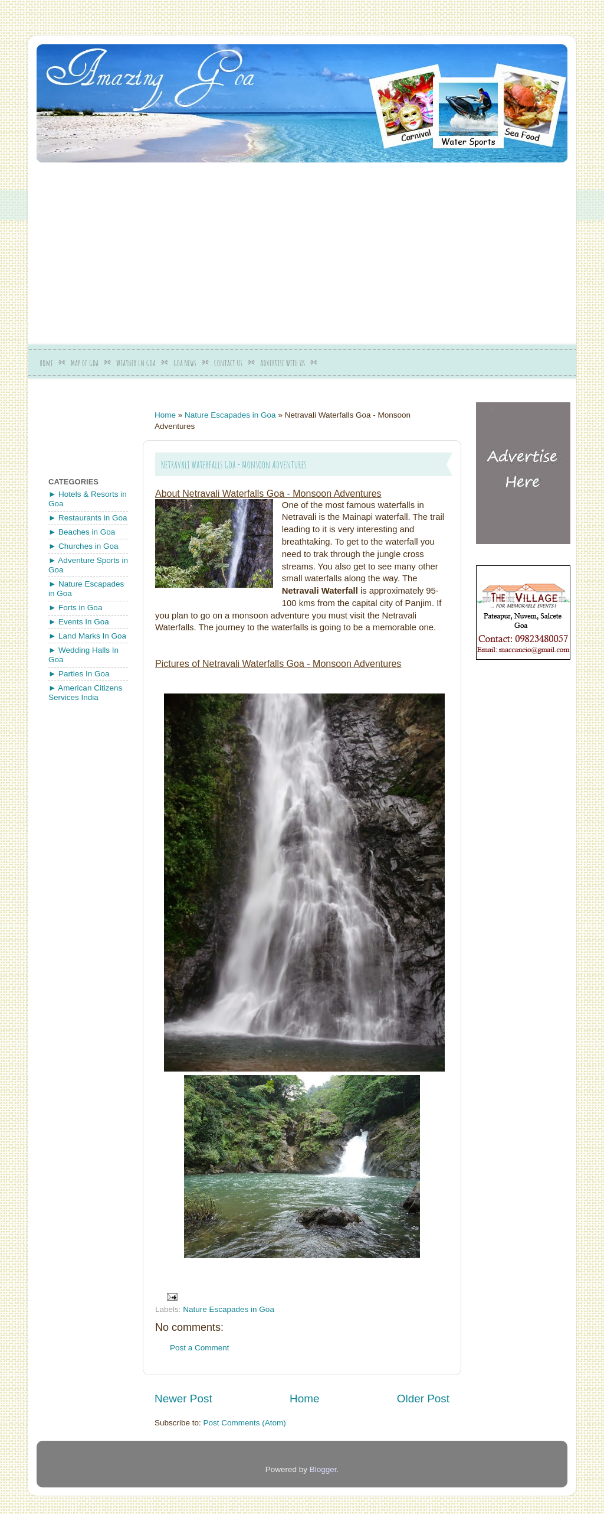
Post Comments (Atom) (244, 1422)
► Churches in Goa (83, 546)
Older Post (423, 1398)
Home (46, 363)
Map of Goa (85, 363)
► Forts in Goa (75, 607)
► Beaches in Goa (81, 532)
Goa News (184, 363)
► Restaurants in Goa (87, 517)
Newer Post (183, 1398)
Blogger (323, 1469)
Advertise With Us (282, 363)
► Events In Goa (78, 621)
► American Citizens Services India (85, 692)
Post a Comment (199, 1347)
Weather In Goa (136, 363)
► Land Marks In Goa (87, 635)
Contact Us (228, 363)
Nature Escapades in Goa (230, 415)
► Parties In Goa (78, 673)
